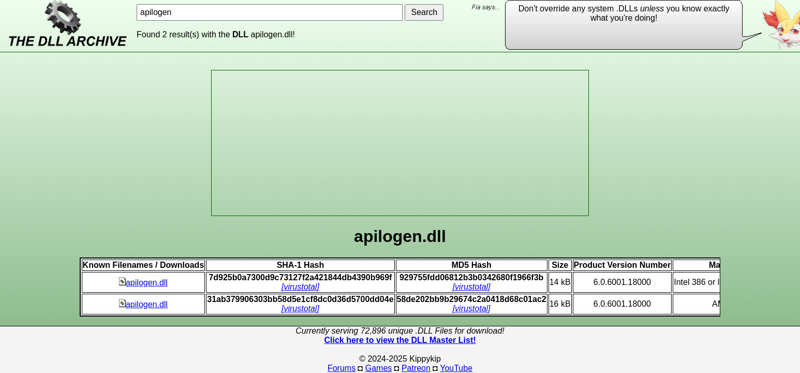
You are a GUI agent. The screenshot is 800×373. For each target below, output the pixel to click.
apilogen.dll (143, 282)
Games (378, 368)
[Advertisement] (400, 143)
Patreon (416, 368)
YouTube (456, 368)
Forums (341, 368)
